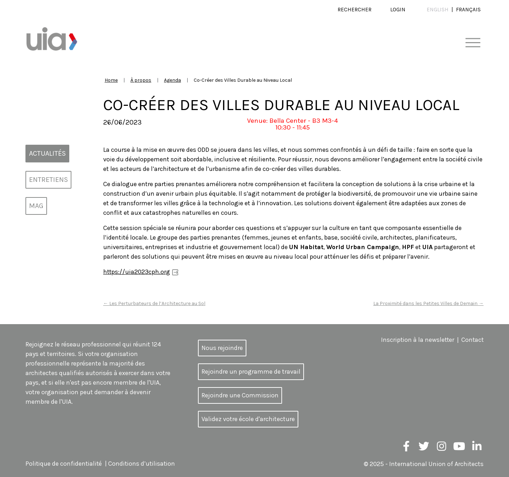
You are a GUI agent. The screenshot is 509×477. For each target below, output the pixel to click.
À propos (140, 80)
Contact (472, 340)
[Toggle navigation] (473, 43)
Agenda (172, 80)
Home (111, 80)
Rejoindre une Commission (240, 395)
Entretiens (48, 180)
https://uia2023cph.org (137, 272)
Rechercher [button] (354, 9)
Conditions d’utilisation (143, 463)
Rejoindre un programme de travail (250, 371)
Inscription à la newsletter (416, 340)
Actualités (47, 153)
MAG (36, 206)
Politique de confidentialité (64, 463)
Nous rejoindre (222, 347)
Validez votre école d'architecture (248, 419)
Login (397, 9)
